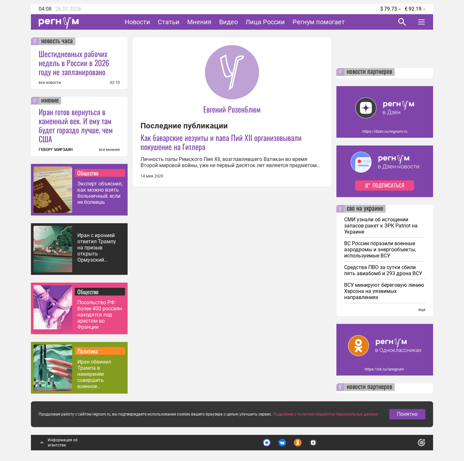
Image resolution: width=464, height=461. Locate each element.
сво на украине (365, 209)
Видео (228, 22)
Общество (88, 173)
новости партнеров (369, 72)
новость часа (57, 41)
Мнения (199, 22)
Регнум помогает (319, 22)
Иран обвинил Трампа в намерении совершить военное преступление (94, 374)
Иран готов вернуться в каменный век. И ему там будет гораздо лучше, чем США (76, 125)
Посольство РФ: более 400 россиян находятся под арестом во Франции (99, 314)
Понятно (407, 414)
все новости (50, 82)
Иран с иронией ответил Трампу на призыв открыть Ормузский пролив (96, 247)
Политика (87, 351)
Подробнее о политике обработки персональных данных (325, 414)
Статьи (168, 22)
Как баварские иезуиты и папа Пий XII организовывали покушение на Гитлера (221, 142)
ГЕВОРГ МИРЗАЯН (55, 149)
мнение (50, 101)
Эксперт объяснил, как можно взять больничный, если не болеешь (99, 193)
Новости (137, 22)
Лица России (265, 22)
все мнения (109, 149)
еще (421, 309)
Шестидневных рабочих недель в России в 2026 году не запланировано (74, 62)
